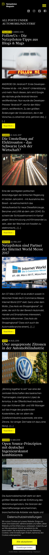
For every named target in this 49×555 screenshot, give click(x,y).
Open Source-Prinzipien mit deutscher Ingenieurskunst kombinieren (21, 449)
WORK (5, 341)
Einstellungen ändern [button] (24, 547)
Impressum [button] (36, 552)
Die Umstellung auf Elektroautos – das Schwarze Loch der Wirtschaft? (17, 144)
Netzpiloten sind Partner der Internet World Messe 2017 (22, 249)
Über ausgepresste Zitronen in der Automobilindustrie (24, 346)
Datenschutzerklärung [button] (25, 552)
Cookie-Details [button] (13, 552)
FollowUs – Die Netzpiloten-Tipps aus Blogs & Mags (20, 39)
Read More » (9, 126)
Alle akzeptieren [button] (25, 542)
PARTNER (6, 242)
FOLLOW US (7, 32)
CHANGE (6, 135)
